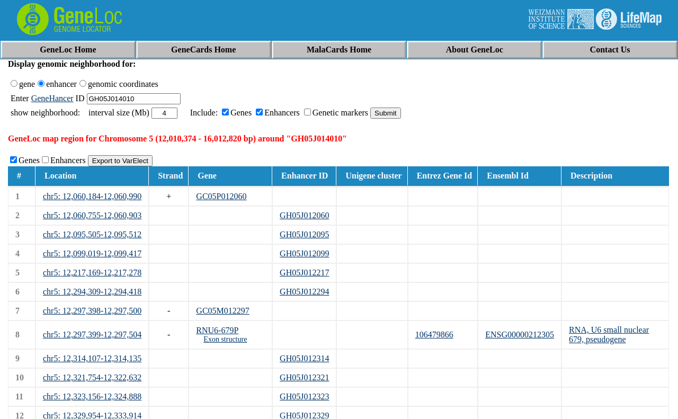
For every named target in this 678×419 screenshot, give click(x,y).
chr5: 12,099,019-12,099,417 (92, 253)
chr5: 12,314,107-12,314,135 (92, 358)
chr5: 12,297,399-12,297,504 (92, 334)
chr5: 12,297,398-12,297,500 (92, 310)
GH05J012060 (304, 215)
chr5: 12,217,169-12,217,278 (92, 272)
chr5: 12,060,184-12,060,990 (92, 196)
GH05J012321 (304, 377)
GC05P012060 (221, 196)
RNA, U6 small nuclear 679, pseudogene (609, 334)
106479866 (434, 334)
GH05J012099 (304, 253)
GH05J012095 (304, 234)
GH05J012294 (304, 291)
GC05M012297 (222, 310)
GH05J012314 (304, 358)
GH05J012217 (304, 272)
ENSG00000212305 (519, 334)
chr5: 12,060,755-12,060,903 (92, 215)
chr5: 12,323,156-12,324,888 (92, 396)
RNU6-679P (217, 330)
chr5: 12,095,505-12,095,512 (92, 234)
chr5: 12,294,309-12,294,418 (92, 291)
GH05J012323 (304, 396)
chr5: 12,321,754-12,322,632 (92, 377)
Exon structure (225, 339)
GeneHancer (52, 98)
